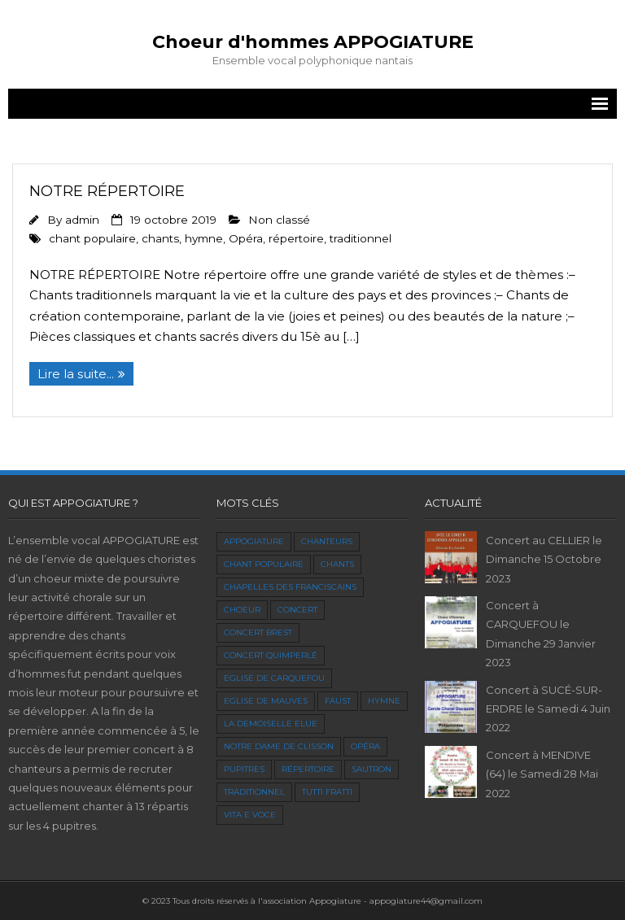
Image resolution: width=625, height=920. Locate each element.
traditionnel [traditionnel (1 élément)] (254, 792)
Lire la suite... (75, 374)
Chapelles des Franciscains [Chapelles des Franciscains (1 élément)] (290, 587)
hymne (204, 238)
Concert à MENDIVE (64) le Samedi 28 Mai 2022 (542, 774)
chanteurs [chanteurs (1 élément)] (326, 541)
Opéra (246, 238)
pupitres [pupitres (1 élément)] (244, 769)
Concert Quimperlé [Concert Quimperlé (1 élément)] (270, 655)
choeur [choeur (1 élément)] (242, 609)
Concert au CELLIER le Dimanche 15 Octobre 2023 (544, 559)
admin (82, 219)
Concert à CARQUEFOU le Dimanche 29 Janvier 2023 (541, 634)
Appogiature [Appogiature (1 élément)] (254, 541)
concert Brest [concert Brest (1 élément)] (258, 632)
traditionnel (360, 238)
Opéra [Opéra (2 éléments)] (365, 746)
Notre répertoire (107, 191)
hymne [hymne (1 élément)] (384, 700)
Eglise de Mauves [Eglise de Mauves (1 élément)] (266, 700)
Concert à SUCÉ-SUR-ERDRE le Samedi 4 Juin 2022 (548, 709)
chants (160, 238)
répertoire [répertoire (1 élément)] (308, 769)
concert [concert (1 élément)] (297, 609)
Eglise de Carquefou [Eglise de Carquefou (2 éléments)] (274, 678)
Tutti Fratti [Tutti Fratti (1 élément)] (327, 792)
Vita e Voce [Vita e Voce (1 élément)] (250, 814)
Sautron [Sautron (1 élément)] (371, 769)
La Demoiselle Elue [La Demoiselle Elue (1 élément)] (270, 723)
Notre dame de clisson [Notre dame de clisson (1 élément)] (279, 746)
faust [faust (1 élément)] (338, 700)
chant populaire (92, 238)
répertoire (296, 238)
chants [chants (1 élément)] (337, 564)
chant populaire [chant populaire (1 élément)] (264, 564)
